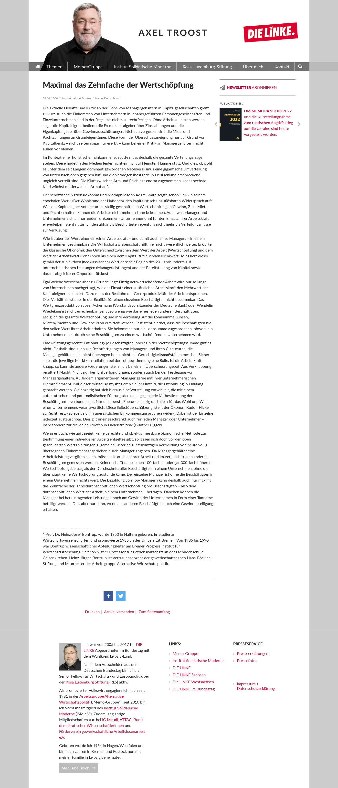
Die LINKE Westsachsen (193, 681)
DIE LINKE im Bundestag (194, 688)
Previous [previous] (215, 124)
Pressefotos (247, 660)
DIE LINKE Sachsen (189, 674)
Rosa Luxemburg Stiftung (87, 682)
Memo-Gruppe (185, 653)
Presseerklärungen (252, 653)
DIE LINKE (181, 667)
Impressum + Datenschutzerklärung (256, 686)
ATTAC (126, 719)
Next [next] (299, 124)
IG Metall (110, 719)
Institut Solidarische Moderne (198, 660)
